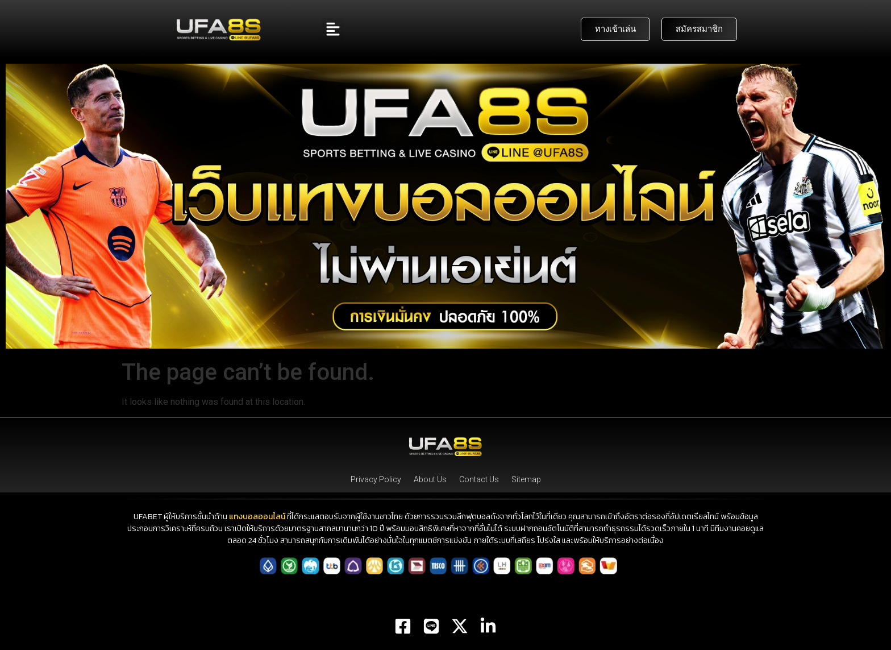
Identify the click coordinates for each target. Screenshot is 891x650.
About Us (430, 479)
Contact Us (479, 479)
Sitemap (526, 479)
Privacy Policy (376, 479)
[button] (333, 29)
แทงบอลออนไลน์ (257, 517)
